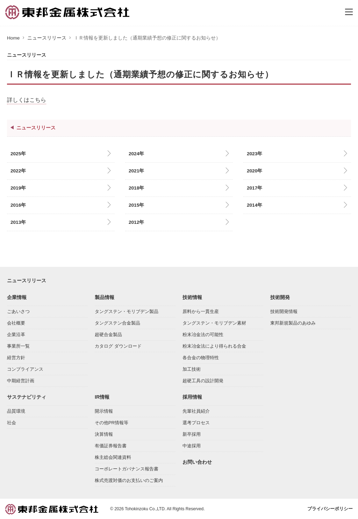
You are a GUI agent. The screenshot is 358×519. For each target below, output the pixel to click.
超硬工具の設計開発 (202, 380)
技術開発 (280, 296)
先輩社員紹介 (196, 410)
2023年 (254, 153)
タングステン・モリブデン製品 (126, 310)
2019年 (18, 188)
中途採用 (191, 445)
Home (13, 38)
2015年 (136, 205)
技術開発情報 (284, 310)
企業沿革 (16, 333)
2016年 (18, 205)
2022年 (18, 170)
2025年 (18, 153)
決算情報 (104, 433)
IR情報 (102, 396)
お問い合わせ (197, 461)
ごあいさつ (18, 310)
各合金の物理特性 (200, 357)
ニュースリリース (46, 38)
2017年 (254, 188)
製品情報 (104, 296)
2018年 (136, 188)
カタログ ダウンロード (118, 345)
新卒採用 (191, 433)
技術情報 (192, 296)
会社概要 (16, 322)
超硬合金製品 (108, 333)
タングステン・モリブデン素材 (214, 322)
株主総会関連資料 (113, 456)
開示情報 (104, 410)
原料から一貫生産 (200, 310)
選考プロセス (196, 422)
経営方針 (16, 357)
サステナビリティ (26, 396)
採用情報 (192, 396)
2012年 (136, 222)
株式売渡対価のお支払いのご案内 (129, 479)
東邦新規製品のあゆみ (293, 322)
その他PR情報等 (111, 422)
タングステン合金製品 (117, 322)
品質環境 (16, 410)
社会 (11, 422)
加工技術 (191, 368)
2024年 (136, 153)
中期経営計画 (20, 380)
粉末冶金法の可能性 (202, 333)
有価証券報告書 (111, 445)
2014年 (254, 205)
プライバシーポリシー (330, 508)
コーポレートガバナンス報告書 (126, 468)
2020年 (254, 170)
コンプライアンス (25, 368)
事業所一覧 (18, 345)
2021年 (136, 170)
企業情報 (17, 296)
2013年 (18, 222)
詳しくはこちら (26, 100)
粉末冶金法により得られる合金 (214, 345)
